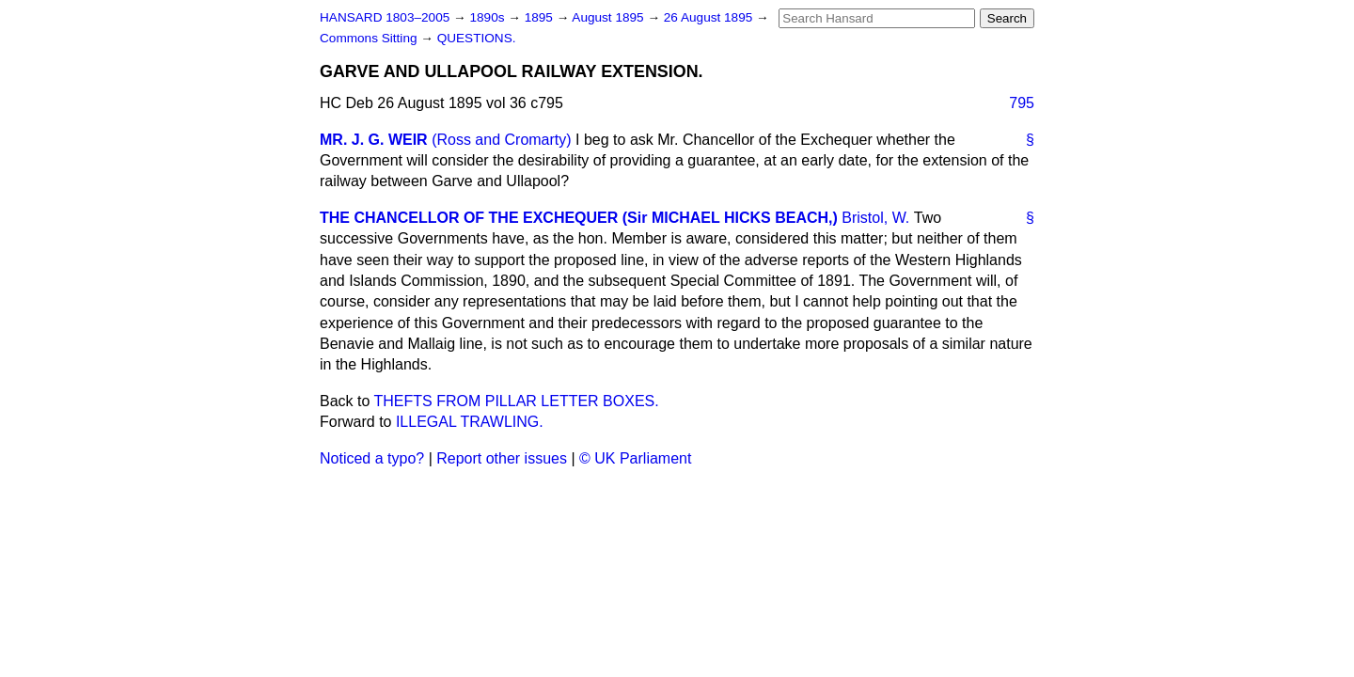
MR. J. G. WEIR (374, 140)
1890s (488, 17)
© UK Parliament (635, 458)
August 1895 (609, 17)
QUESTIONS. (476, 38)
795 (1021, 103)
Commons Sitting (370, 38)
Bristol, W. (875, 218)
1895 (541, 17)
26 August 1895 (710, 17)
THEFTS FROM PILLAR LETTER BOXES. (516, 401)
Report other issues (501, 458)
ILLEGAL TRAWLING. (469, 422)
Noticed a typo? (372, 458)
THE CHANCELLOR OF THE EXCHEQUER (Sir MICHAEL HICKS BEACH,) (579, 218)
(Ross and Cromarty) (501, 140)
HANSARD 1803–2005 (384, 17)
